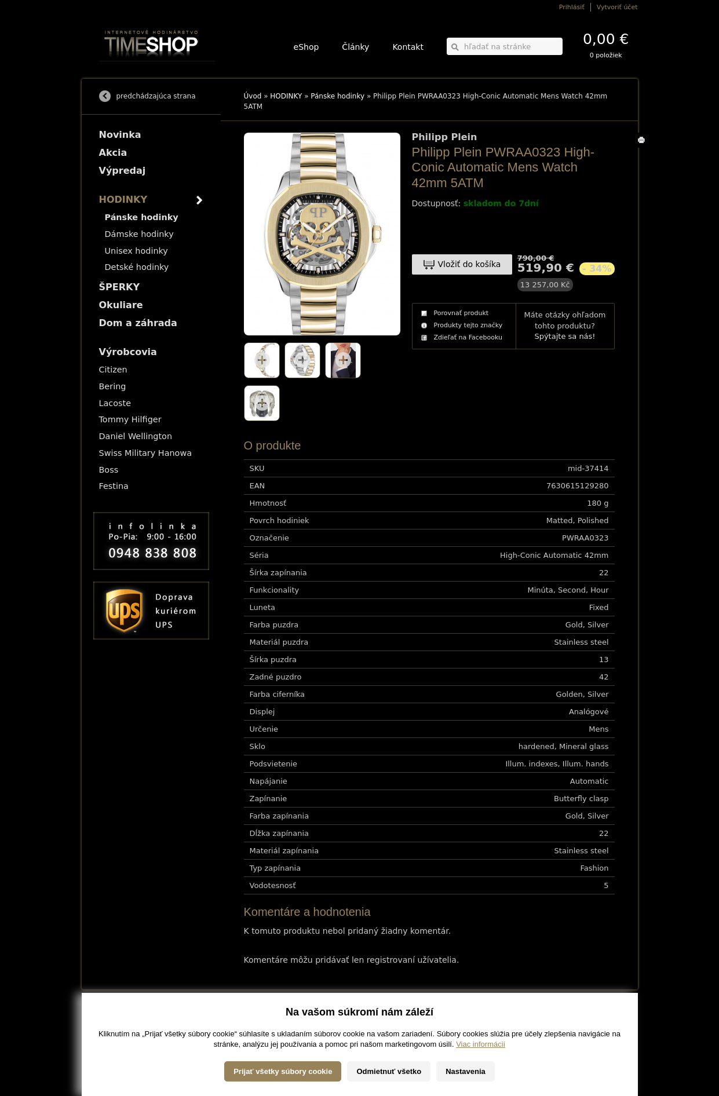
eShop (306, 47)
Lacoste (115, 403)
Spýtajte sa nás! (564, 336)
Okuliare (121, 304)
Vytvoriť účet (617, 7)
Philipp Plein (444, 137)
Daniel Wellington (136, 436)
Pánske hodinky (337, 96)
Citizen (113, 369)
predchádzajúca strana (156, 96)
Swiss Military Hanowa (145, 453)
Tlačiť (643, 147)
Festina (114, 486)
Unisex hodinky (136, 250)
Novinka (120, 134)
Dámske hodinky (139, 234)
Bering (112, 386)
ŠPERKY (119, 287)
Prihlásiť (572, 7)
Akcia (113, 152)
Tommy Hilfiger (130, 419)
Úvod (253, 96)
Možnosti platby (119, 1028)
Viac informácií (480, 1084)
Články (355, 47)
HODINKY (286, 96)
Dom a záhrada (138, 322)
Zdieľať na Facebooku (468, 337)
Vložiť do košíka (469, 264)
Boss (109, 469)
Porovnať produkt (461, 313)
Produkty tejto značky (468, 325)
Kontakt (408, 47)
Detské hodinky (137, 267)
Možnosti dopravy (121, 1020)
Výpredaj (122, 170)
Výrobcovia (128, 351)
